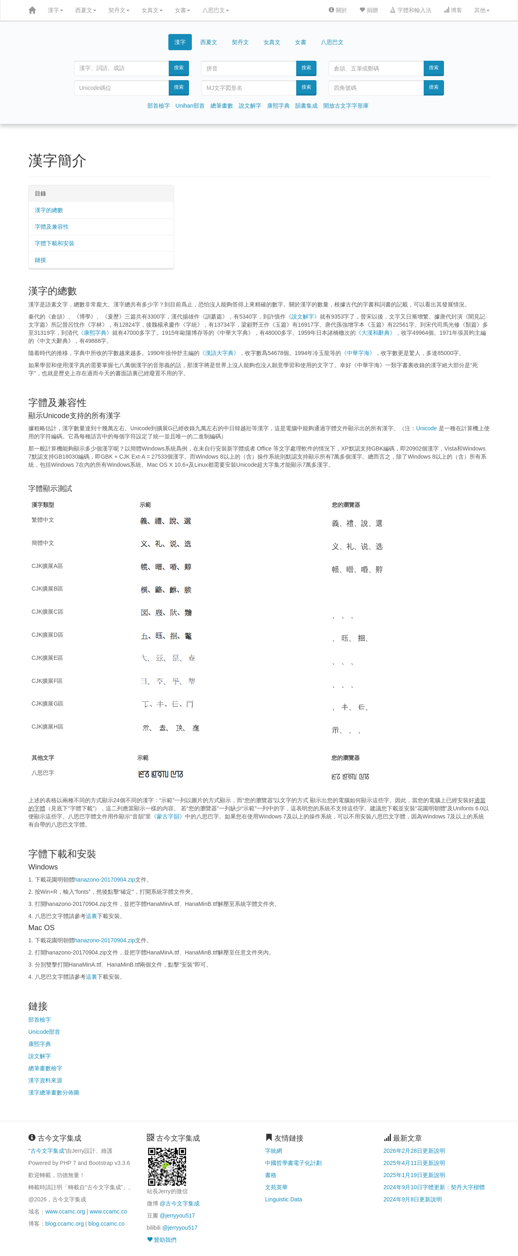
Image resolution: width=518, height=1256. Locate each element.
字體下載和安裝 (54, 243)
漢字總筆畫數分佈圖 (53, 1092)
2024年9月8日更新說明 (413, 1199)
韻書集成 (306, 105)
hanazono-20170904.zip (104, 879)
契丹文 (119, 10)
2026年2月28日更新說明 (415, 1151)
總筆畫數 (221, 105)
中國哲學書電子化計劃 (293, 1163)
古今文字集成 (47, 1151)
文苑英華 (276, 1187)
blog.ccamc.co (106, 1223)
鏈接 (40, 260)
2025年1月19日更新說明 (415, 1175)
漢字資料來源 (45, 1080)
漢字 (55, 10)
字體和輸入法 (410, 10)
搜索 (179, 67)
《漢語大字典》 (219, 353)
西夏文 (85, 10)
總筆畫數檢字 (45, 1068)
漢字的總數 (49, 210)
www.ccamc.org (65, 1211)
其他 (482, 10)
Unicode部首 (44, 1032)
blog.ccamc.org (64, 1223)
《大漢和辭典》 (375, 332)
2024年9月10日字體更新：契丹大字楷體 (434, 1187)
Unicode (426, 428)
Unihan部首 (190, 105)
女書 (182, 10)
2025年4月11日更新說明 (415, 1163)
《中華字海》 (358, 353)
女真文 (152, 10)
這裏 (91, 916)
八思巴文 (215, 10)
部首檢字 (158, 105)
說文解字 (250, 105)
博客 (453, 10)
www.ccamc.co (108, 1211)
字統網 (273, 1151)
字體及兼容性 (52, 226)
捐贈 (368, 10)
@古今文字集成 (179, 1203)
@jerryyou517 (177, 1215)
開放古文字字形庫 (346, 105)
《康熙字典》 (95, 332)
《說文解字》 (303, 316)
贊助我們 (162, 1240)
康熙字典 (278, 105)
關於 (338, 10)
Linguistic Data (283, 1199)
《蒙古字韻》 (168, 816)
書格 (270, 1175)
